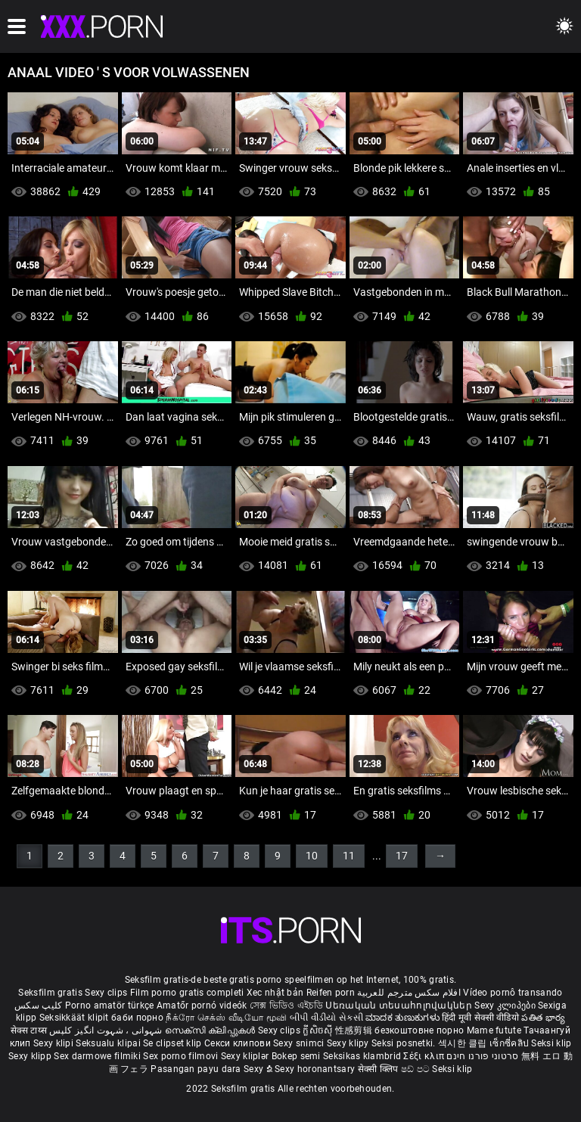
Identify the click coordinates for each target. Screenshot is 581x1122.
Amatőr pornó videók (202, 1005)
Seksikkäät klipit (75, 1017)
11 (349, 856)
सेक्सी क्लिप (379, 1069)
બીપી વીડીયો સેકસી (326, 1017)
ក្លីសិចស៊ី (319, 1030)
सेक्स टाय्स (30, 1030)
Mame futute (494, 1030)
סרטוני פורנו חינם (482, 1056)
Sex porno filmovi (180, 1056)
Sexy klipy (349, 1043)
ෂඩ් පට (417, 1069)
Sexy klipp (31, 1056)
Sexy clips (107, 992)
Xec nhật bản (275, 992)
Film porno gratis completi (187, 992)
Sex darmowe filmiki (97, 1056)
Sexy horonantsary (316, 1069)
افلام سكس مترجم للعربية (409, 992)
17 (402, 856)
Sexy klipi (54, 1043)
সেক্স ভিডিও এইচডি (286, 1005)
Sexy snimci (300, 1043)
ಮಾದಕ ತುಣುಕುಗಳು (403, 1017)
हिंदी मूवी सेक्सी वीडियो (480, 1017)
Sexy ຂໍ (259, 1069)
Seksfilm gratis (50, 992)
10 (312, 856)
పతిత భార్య (543, 1017)
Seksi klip (551, 1043)
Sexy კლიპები (506, 1005)
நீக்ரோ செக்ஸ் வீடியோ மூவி (226, 1017)
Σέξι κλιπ (424, 1056)
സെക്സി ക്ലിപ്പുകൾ (211, 1030)
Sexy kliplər (246, 1056)
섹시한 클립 (463, 1043)
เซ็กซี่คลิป (510, 1043)
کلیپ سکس (38, 1005)
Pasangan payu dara (197, 1069)
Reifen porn (330, 992)
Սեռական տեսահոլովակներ (399, 1005)
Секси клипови (238, 1043)
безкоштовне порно (419, 1030)
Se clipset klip (173, 1043)
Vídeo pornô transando (512, 992)
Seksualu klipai (109, 1043)
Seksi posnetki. (404, 1043)
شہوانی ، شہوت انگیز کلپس (107, 1030)
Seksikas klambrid (363, 1056)
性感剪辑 (355, 1030)
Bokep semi (296, 1056)
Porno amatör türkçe (109, 1005)
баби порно (137, 1017)
